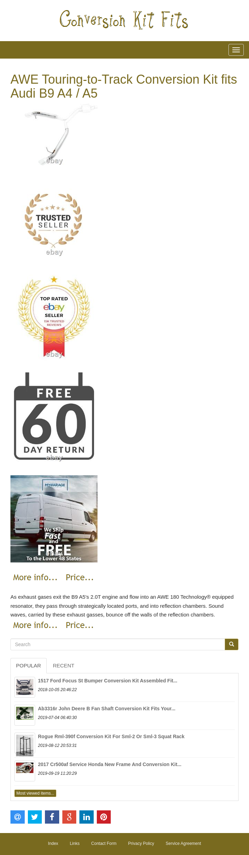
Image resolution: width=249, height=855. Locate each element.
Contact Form (104, 843)
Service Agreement (183, 843)
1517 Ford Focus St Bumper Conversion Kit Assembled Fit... (107, 680)
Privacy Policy (141, 843)
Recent (64, 665)
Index (53, 843)
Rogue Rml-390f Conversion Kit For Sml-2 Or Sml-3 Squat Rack (111, 736)
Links (74, 843)
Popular (28, 665)
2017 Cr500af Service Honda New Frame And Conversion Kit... (109, 764)
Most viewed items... (35, 793)
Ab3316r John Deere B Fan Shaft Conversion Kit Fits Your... (107, 708)
